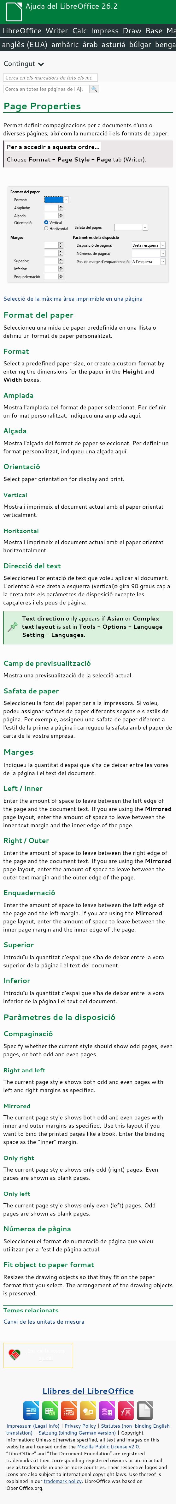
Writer (56, 30)
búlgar (140, 44)
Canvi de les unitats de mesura (44, 1321)
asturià (113, 44)
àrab (90, 44)
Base (153, 30)
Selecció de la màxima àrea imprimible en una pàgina (73, 298)
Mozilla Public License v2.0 (108, 1446)
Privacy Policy (80, 1425)
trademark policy (63, 1481)
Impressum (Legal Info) (33, 1425)
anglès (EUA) (25, 44)
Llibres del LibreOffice (88, 1390)
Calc (79, 30)
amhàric (65, 44)
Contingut (19, 63)
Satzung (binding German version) (77, 1432)
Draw (131, 30)
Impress (105, 30)
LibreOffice (21, 30)
